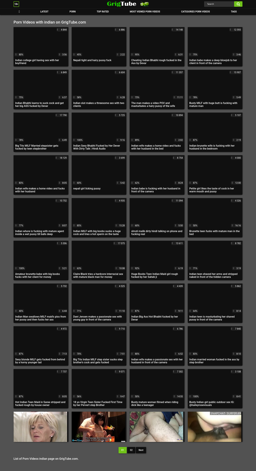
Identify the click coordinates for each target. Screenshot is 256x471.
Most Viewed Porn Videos (145, 11)
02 (131, 450)
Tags (234, 11)
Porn (19, 11)
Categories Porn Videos (195, 11)
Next (141, 450)
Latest (44, 11)
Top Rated (103, 11)
